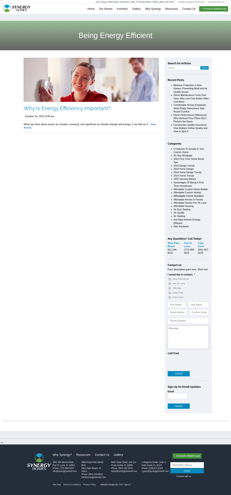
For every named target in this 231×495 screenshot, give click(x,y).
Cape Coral (178, 292)
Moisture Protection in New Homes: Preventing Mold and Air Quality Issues (190, 88)
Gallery (136, 8)
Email (171, 391)
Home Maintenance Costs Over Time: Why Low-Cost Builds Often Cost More (191, 98)
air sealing (179, 216)
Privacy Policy (89, 484)
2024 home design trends (188, 172)
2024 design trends (184, 165)
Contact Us (188, 8)
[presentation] (190, 361)
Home (91, 8)
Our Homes (106, 8)
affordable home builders (189, 196)
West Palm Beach (181, 279)
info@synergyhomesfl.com (191, 2)
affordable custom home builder (191, 189)
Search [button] (204, 68)
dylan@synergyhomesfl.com (124, 471)
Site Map (57, 484)
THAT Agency (124, 484)
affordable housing (184, 206)
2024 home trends (184, 175)
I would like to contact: (181, 274)
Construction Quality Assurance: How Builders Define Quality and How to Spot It (190, 128)
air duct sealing (182, 209)
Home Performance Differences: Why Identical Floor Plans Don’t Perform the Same (190, 118)
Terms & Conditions (72, 484)
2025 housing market (185, 179)
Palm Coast (178, 297)
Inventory (122, 8)
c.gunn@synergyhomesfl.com (155, 471)
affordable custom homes (187, 192)
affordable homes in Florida (188, 199)
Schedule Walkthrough (215, 9)
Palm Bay (177, 288)
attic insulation (181, 226)
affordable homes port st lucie (190, 203)
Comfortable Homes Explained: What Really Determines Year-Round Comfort (190, 108)
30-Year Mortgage (183, 155)
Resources (171, 8)
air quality (179, 212)
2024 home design (184, 169)
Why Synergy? (62, 454)
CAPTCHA (173, 353)
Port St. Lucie (179, 283)
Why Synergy (153, 8)
